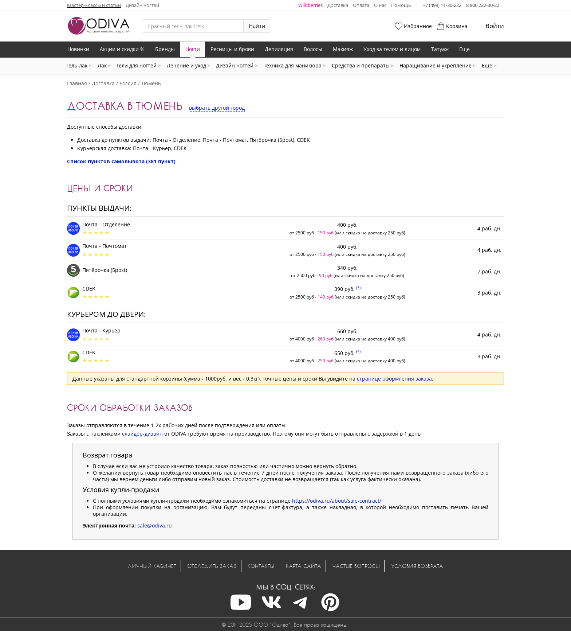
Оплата (361, 5)
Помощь (401, 5)
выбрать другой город (217, 107)
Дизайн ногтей (142, 5)
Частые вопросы (356, 566)
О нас (380, 5)
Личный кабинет (152, 566)
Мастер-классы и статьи (94, 5)
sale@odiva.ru (154, 525)
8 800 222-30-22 (482, 5)
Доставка (337, 5)
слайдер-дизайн (142, 433)
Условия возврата (417, 566)
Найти (257, 26)
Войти (494, 26)
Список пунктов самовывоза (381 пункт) (121, 161)
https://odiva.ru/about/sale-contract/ (336, 500)
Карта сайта (303, 566)
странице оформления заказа (394, 378)
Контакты (261, 566)
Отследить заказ (211, 566)
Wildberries (310, 5)
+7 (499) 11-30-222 (442, 5)
